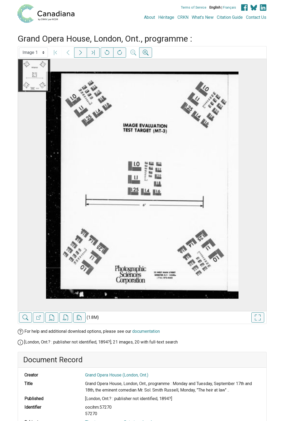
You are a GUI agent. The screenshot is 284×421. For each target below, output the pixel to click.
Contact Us (256, 17)
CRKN (182, 17)
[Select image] (33, 52)
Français (229, 7)
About (149, 17)
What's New (203, 17)
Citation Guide (230, 17)
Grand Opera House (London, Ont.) (116, 375)
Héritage (166, 17)
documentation (146, 331)
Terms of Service (193, 7)
